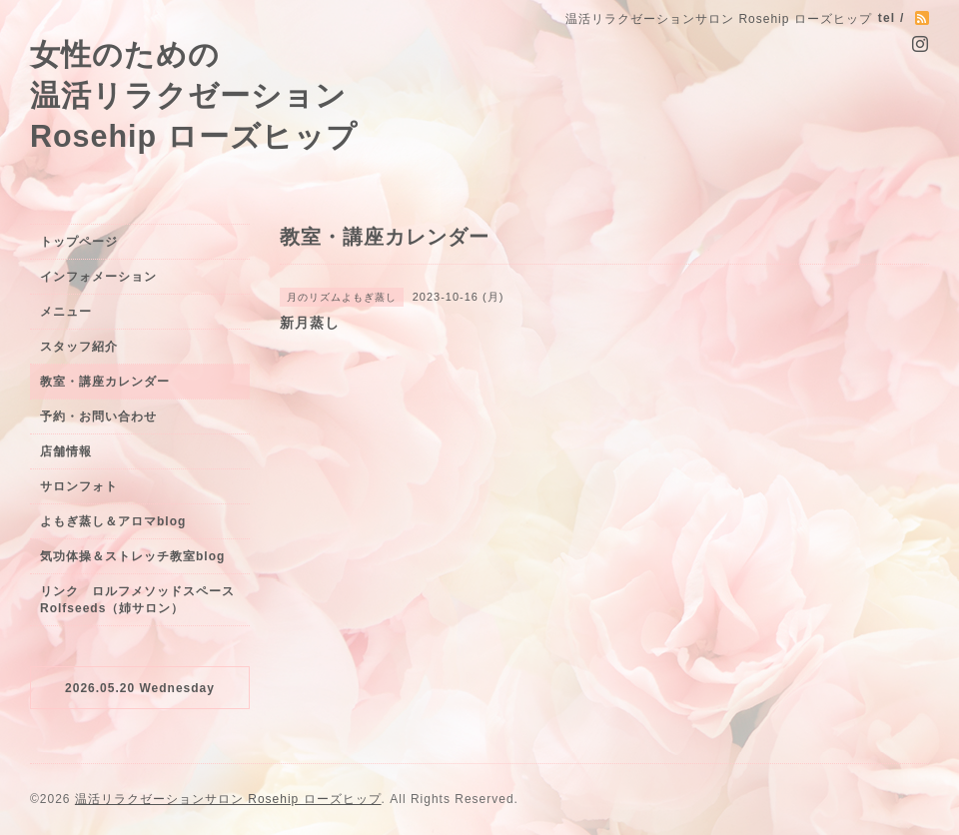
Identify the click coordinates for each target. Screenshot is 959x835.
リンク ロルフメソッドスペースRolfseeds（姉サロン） (137, 599)
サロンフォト (79, 486)
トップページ (79, 242)
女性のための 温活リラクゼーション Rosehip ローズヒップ (194, 95)
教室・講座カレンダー (105, 382)
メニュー (66, 312)
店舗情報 (66, 451)
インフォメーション (98, 277)
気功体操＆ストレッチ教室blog (132, 556)
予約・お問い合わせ (98, 416)
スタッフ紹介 (79, 347)
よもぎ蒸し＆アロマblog (113, 521)
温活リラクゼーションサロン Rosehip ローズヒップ (228, 799)
